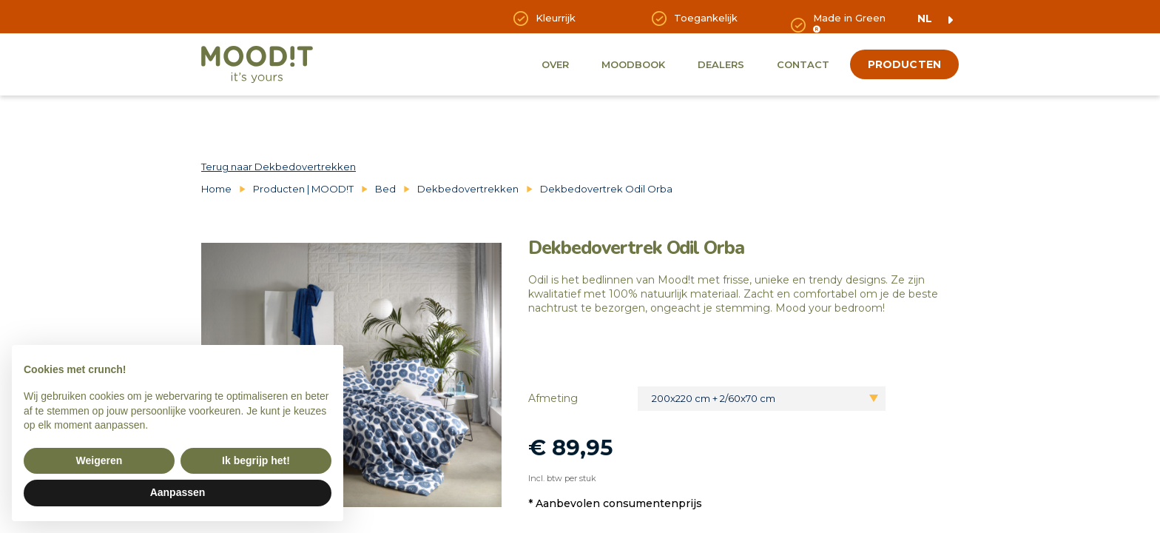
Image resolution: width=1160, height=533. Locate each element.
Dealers (721, 64)
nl (924, 18)
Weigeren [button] (99, 460)
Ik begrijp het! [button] (256, 460)
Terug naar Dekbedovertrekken (278, 166)
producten (904, 64)
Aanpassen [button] (178, 492)
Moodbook (633, 64)
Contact (803, 64)
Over (555, 64)
